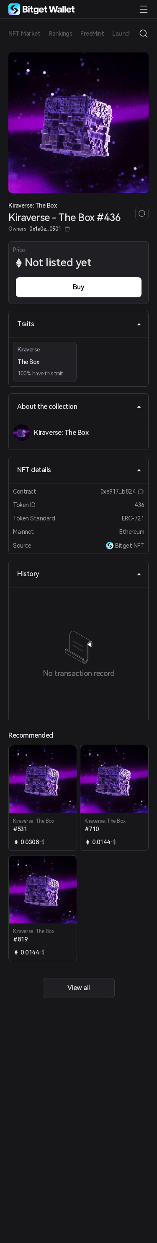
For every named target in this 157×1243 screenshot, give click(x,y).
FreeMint (92, 33)
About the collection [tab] (79, 407)
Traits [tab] (79, 324)
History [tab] (79, 574)
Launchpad (127, 33)
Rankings (60, 33)
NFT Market (24, 33)
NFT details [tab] (79, 470)
